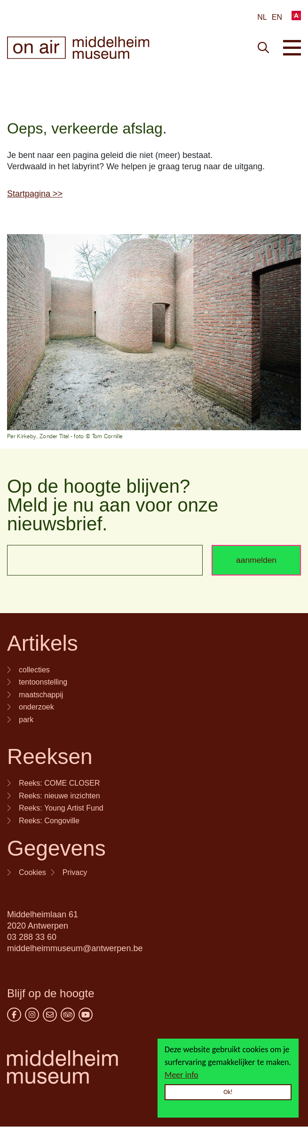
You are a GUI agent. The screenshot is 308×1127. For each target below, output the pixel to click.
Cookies (32, 872)
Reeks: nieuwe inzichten (59, 796)
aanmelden (256, 560)
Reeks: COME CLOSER (59, 783)
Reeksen (50, 756)
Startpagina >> (35, 193)
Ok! (228, 1092)
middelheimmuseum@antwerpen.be (74, 948)
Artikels (42, 643)
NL (262, 17)
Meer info (181, 1075)
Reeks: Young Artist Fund (61, 808)
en (277, 17)
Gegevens (56, 848)
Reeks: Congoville (49, 821)
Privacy (75, 872)
